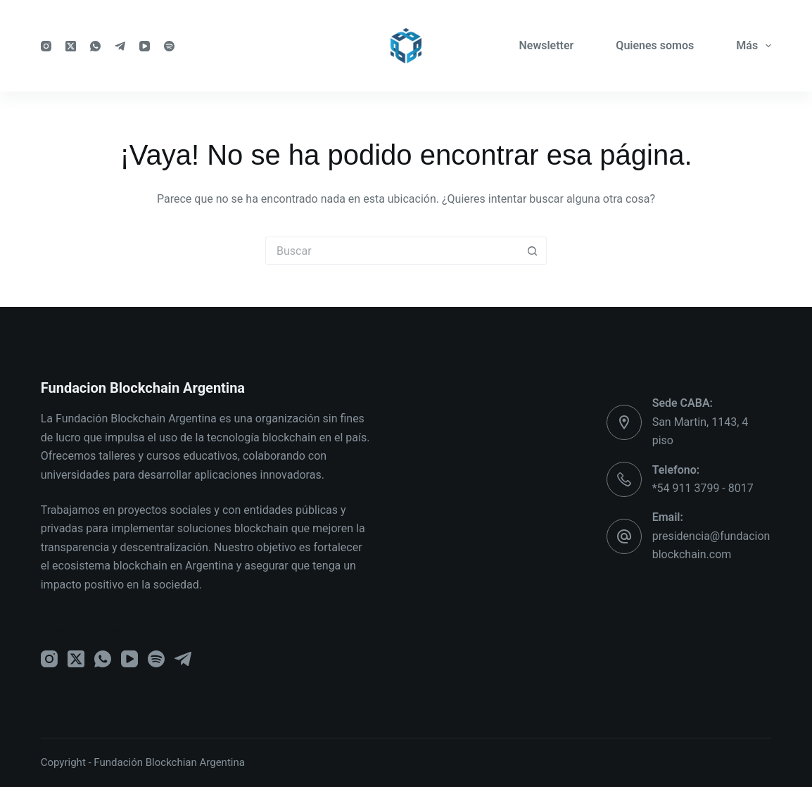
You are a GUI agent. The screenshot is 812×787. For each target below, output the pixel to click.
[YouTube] (144, 46)
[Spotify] (169, 46)
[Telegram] (120, 46)
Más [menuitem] (753, 45)
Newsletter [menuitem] (546, 45)
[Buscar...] (392, 251)
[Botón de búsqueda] (533, 251)
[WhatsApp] (95, 46)
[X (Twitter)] (70, 46)
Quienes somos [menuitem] (655, 45)
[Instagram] (46, 46)
